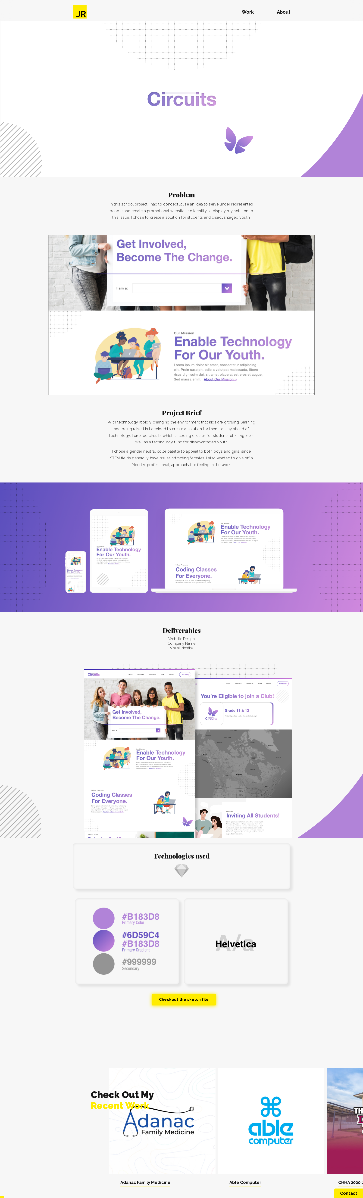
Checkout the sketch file (184, 999)
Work (248, 12)
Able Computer (245, 1182)
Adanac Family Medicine (145, 1182)
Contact (348, 1193)
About (283, 12)
